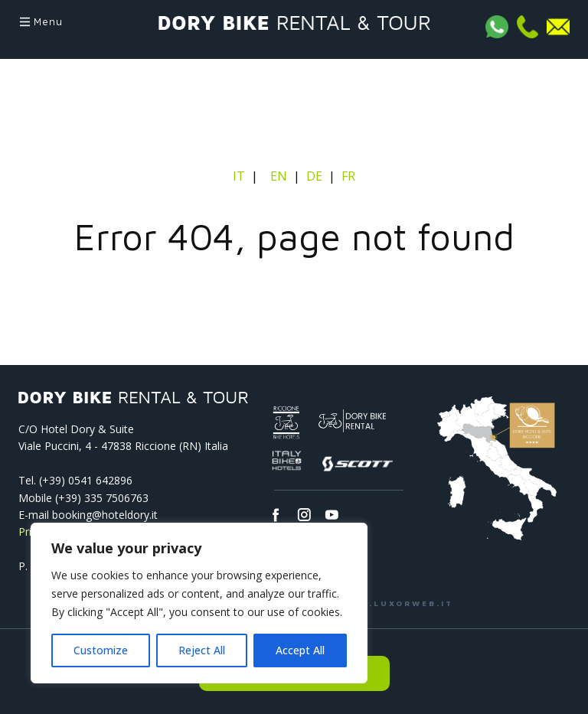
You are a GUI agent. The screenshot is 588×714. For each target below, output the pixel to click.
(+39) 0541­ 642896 (85, 480)
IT (240, 176)
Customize (101, 650)
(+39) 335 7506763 (102, 498)
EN (278, 176)
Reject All (201, 650)
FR (348, 176)
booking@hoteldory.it (105, 514)
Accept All (300, 650)
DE (314, 176)
